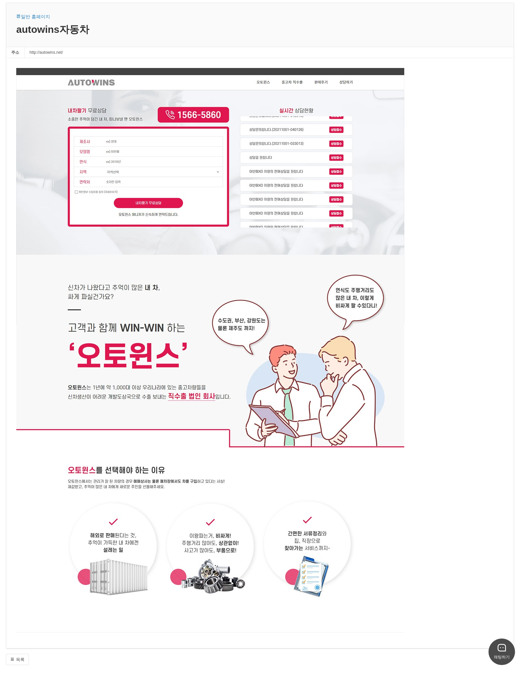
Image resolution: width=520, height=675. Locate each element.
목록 (17, 659)
